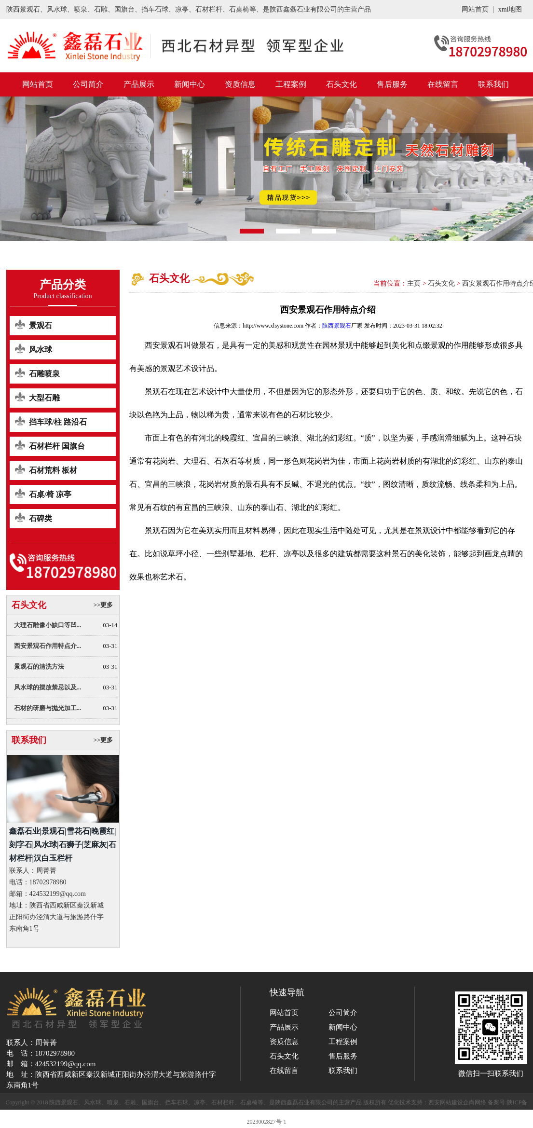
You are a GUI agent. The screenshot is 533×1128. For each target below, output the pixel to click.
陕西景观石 (336, 325)
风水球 (40, 349)
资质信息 (240, 84)
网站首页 (475, 9)
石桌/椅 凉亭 (50, 494)
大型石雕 (44, 398)
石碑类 (40, 518)
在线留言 (442, 84)
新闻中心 (189, 84)
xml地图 (510, 9)
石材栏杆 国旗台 (57, 446)
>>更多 (103, 604)
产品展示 (138, 84)
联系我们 (493, 84)
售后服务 (392, 84)
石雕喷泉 (44, 374)
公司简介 (88, 84)
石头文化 (341, 84)
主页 (414, 283)
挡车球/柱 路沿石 (58, 422)
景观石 (40, 325)
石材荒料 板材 (53, 470)
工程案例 (290, 84)
